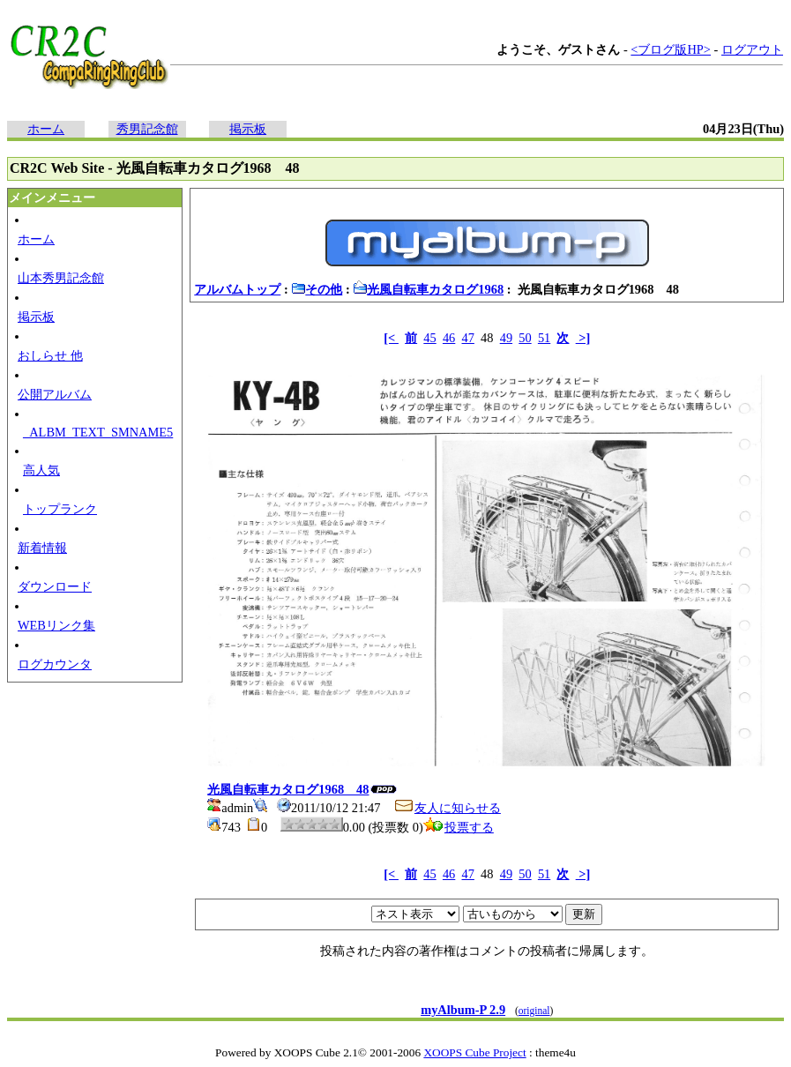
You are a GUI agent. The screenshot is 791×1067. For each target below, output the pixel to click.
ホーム (45, 129)
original (534, 1010)
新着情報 (42, 548)
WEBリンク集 (56, 625)
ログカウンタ (55, 664)
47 (468, 338)
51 (544, 338)
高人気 (41, 470)
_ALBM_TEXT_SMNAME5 (98, 432)
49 (506, 338)
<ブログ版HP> (671, 49)
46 (449, 338)
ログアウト (752, 49)
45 (429, 338)
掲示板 (247, 129)
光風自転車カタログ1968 (428, 289)
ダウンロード (55, 586)
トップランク (60, 509)
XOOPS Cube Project (474, 1052)
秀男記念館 (147, 129)
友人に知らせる (447, 808)
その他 (316, 289)
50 (525, 338)
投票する (458, 827)
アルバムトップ (237, 289)
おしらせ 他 (50, 355)
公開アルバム (55, 394)
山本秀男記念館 (61, 278)
